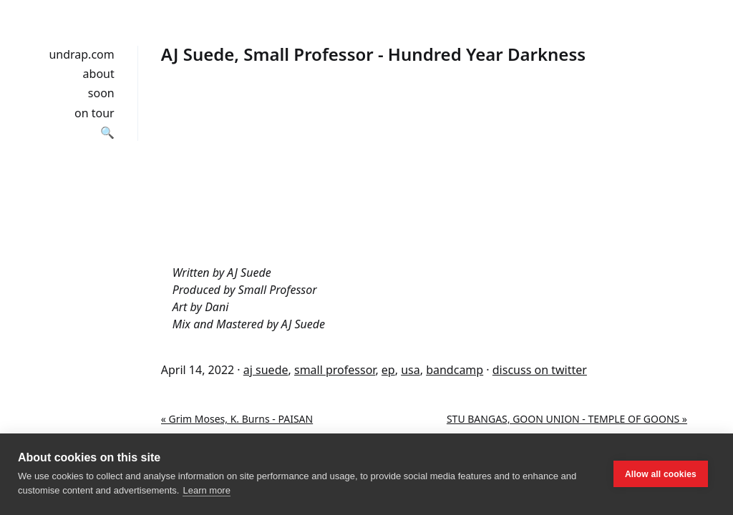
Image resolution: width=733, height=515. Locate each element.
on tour (94, 113)
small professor (334, 370)
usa (410, 370)
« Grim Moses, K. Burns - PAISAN (237, 419)
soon (101, 93)
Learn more (206, 490)
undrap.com (81, 54)
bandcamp (454, 370)
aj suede (265, 370)
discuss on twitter (539, 370)
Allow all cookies (660, 474)
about (99, 74)
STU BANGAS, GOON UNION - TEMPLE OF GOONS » (567, 419)
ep (388, 370)
